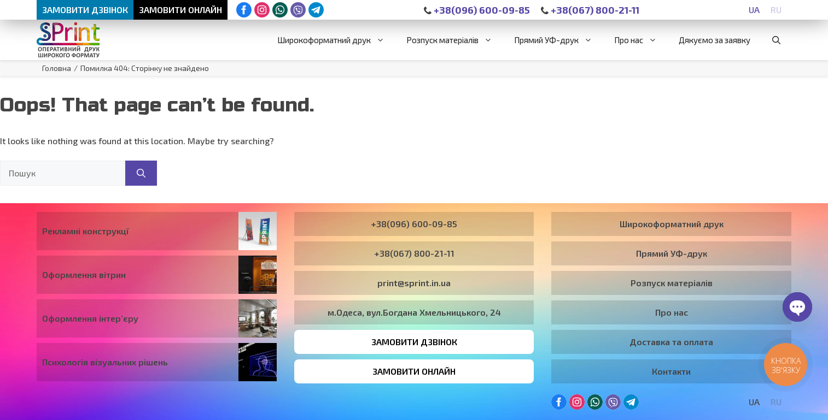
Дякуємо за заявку (714, 40)
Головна (56, 68)
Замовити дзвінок (85, 9)
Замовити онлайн (180, 9)
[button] (776, 39)
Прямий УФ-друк (558, 39)
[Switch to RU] (776, 9)
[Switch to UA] (754, 9)
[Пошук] (141, 173)
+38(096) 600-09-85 (477, 10)
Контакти (671, 371)
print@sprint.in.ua (414, 282)
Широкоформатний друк (336, 39)
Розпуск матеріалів (454, 39)
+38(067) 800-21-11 (590, 10)
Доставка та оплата (671, 341)
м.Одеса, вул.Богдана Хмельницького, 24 (414, 312)
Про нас (641, 39)
